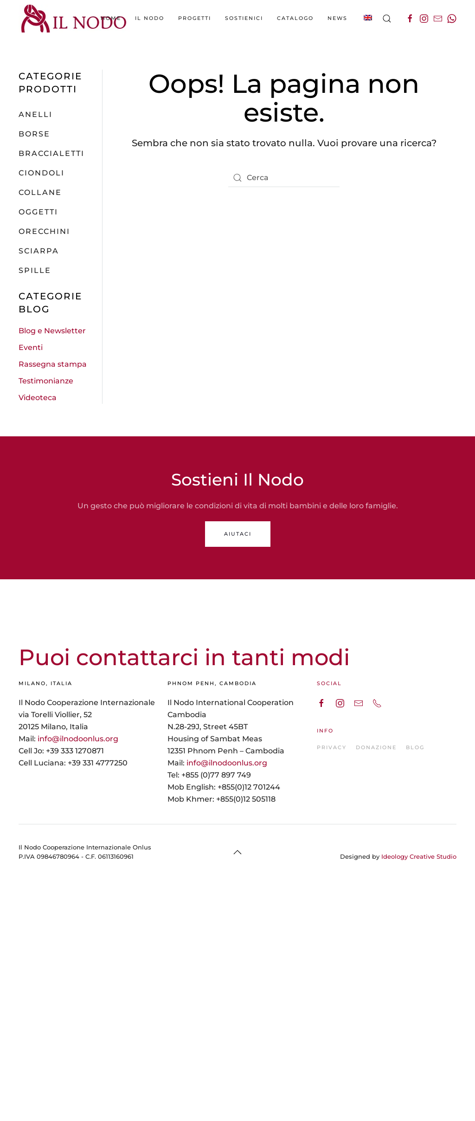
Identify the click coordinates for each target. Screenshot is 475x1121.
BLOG (415, 747)
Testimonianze (46, 380)
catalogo (295, 18)
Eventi (31, 347)
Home (111, 18)
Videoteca (38, 397)
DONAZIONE (376, 747)
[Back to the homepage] (74, 18)
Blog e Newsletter (52, 330)
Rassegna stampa (53, 364)
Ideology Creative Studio (418, 856)
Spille (35, 270)
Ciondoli (41, 172)
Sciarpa (39, 250)
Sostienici (244, 18)
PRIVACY (332, 747)
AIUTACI (237, 534)
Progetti (194, 18)
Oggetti (38, 211)
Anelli (35, 114)
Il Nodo (149, 18)
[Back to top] (237, 852)
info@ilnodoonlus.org (78, 738)
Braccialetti (51, 153)
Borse (34, 134)
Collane (40, 192)
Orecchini (44, 231)
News (337, 18)
